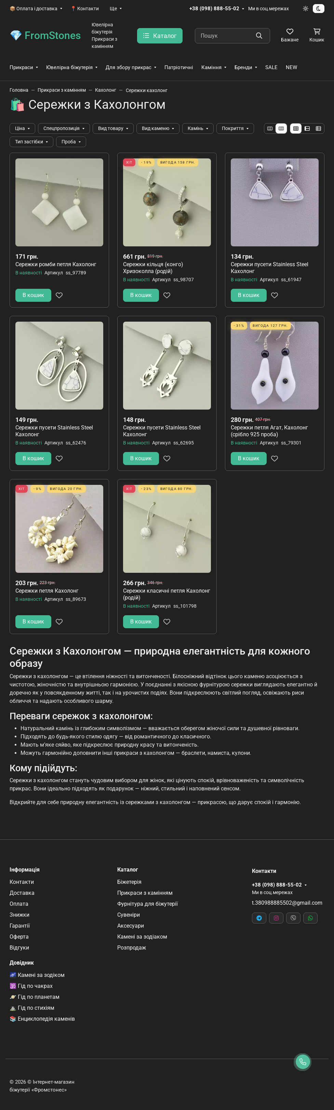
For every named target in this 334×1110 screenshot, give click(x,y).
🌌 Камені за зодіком (37, 975)
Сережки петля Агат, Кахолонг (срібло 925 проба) (269, 431)
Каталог (127, 870)
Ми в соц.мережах (268, 8)
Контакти (22, 882)
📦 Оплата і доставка (33, 8)
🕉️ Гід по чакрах (31, 986)
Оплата (19, 904)
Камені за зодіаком (142, 936)
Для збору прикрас (128, 67)
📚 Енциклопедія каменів (42, 1019)
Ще (113, 8)
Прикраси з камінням (145, 893)
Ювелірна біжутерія (69, 67)
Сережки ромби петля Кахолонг (55, 264)
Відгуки (19, 947)
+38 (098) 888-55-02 (214, 8)
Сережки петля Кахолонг (47, 591)
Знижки (19, 915)
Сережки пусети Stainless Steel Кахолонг (269, 267)
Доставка (22, 893)
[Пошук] (232, 35)
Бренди (243, 67)
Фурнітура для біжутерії (147, 904)
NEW (291, 67)
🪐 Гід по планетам (34, 997)
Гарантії (20, 925)
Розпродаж (131, 947)
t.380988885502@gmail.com (287, 903)
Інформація (25, 870)
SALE (271, 67)
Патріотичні (178, 67)
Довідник (22, 963)
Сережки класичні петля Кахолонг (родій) (166, 594)
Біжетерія (129, 882)
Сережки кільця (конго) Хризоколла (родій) (153, 267)
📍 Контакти (84, 8)
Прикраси (21, 67)
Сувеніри (128, 915)
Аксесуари (130, 925)
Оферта (19, 936)
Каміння (211, 67)
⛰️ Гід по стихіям (32, 1008)
